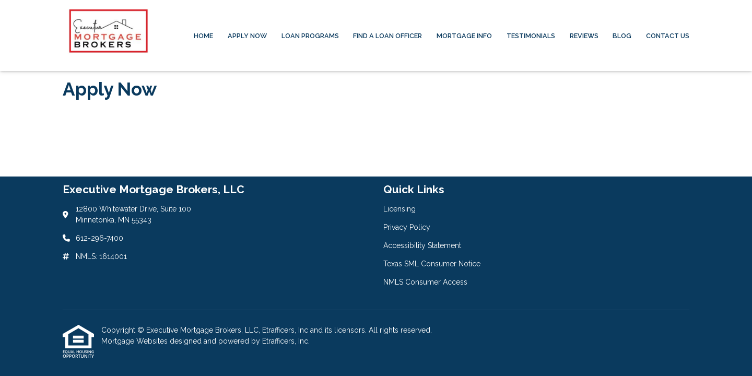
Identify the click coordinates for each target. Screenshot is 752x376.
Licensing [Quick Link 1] (399, 209)
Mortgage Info (464, 36)
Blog (622, 36)
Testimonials (531, 36)
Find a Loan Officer (387, 36)
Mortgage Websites (135, 341)
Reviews (584, 36)
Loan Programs (310, 36)
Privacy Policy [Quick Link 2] (406, 227)
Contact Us (667, 36)
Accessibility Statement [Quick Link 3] (422, 245)
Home (203, 36)
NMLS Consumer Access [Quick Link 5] (425, 282)
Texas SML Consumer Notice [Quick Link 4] (431, 264)
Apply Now (247, 36)
